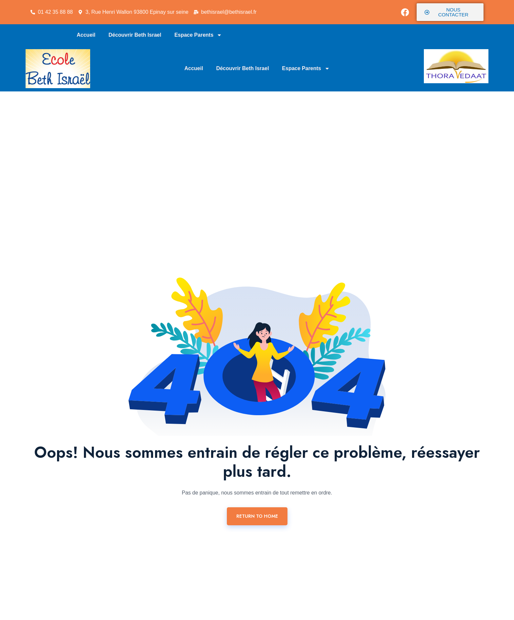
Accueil (86, 35)
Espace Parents (198, 35)
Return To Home (257, 516)
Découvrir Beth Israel (135, 35)
